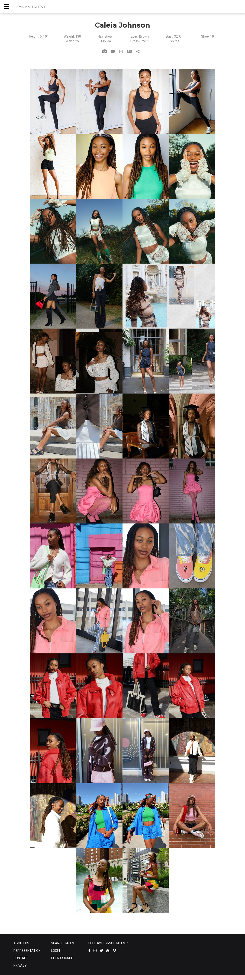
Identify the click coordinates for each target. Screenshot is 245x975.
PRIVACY (20, 965)
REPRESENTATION (27, 950)
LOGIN (55, 950)
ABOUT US (21, 943)
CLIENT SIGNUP (62, 958)
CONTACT (20, 958)
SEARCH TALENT (63, 943)
